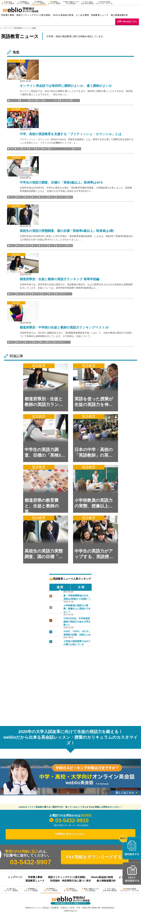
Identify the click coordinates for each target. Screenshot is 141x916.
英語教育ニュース (99, 15)
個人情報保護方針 (119, 15)
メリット (24, 100)
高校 (39, 149)
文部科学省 (61, 197)
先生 (39, 100)
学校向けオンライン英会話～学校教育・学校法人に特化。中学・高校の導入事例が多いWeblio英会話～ (70, 908)
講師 (33, 100)
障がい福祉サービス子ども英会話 (71, 2)
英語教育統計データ (64, 294)
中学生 (12, 197)
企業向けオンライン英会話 (54, 2)
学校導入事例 (7, 15)
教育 (46, 149)
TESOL (77, 149)
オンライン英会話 (51, 100)
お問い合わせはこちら (127, 21)
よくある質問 (82, 15)
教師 (11, 149)
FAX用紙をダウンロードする (94, 857)
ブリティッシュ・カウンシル (61, 149)
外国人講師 (65, 100)
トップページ (15, 877)
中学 (32, 149)
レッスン (76, 100)
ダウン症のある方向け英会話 (87, 2)
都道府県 (44, 197)
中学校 (29, 342)
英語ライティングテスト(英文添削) (33, 15)
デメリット (14, 100)
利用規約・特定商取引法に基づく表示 (70, 880)
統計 (52, 197)
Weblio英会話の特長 (63, 15)
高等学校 (37, 294)
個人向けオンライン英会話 (8, 2)
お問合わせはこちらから (70, 833)
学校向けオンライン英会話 (39, 2)
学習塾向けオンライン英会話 (23, 2)
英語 (25, 149)
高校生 (20, 245)
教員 (52, 294)
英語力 (20, 197)
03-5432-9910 (72, 820)
